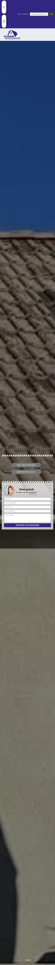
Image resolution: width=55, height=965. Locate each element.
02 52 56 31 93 (4, 7)
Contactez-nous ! (26, 472)
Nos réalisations (26, 465)
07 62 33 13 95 (4, 21)
